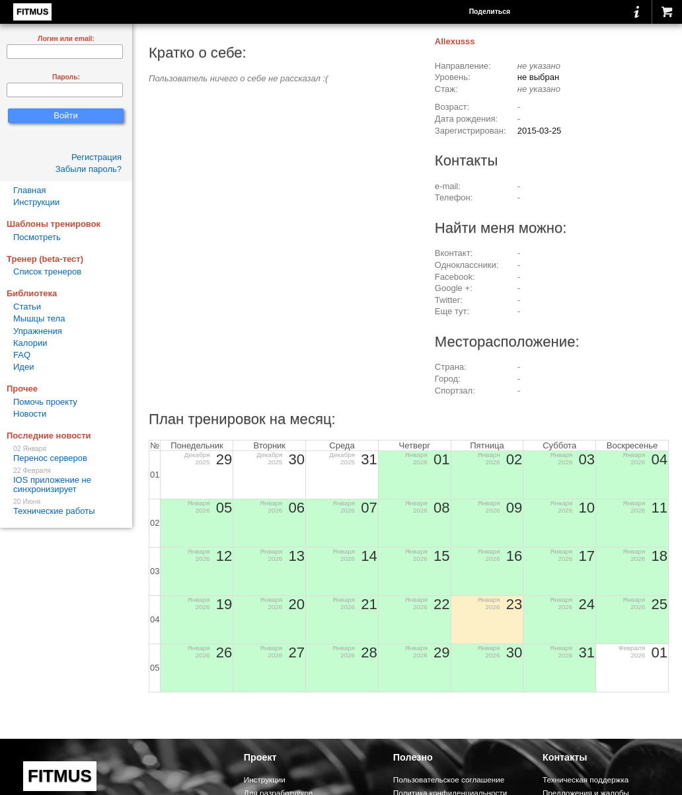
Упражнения (37, 331)
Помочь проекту (45, 402)
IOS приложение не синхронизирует (66, 480)
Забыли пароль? (89, 169)
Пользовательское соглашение (448, 779)
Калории (30, 343)
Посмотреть (37, 237)
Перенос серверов (66, 454)
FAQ (21, 355)
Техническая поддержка (585, 779)
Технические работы (66, 507)
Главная (29, 190)
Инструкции (36, 202)
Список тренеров (47, 271)
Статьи (27, 307)
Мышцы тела (39, 318)
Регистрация (96, 157)
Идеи (23, 367)
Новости (29, 414)
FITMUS (32, 12)
